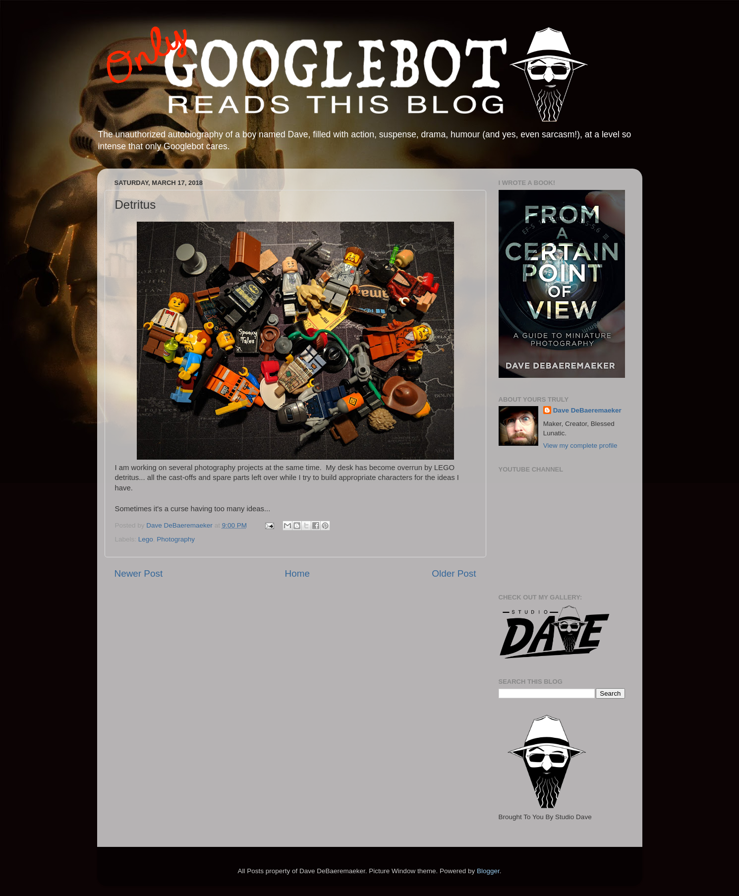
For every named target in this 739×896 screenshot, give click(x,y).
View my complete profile (580, 445)
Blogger (488, 871)
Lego (145, 539)
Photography (176, 539)
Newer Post (138, 573)
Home (297, 573)
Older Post (454, 573)
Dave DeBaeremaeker (587, 410)
